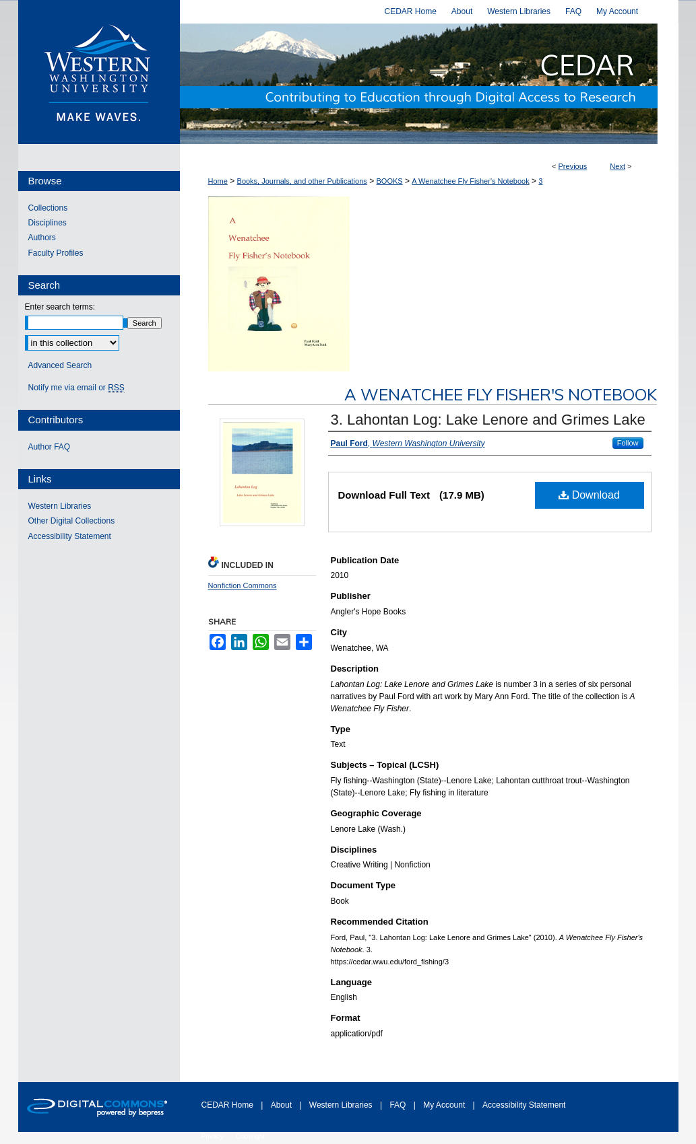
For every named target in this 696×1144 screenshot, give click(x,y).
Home (218, 181)
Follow (628, 443)
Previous (573, 166)
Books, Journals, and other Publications (302, 181)
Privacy (213, 1136)
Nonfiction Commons (242, 585)
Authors (42, 237)
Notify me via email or (76, 387)
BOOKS (389, 181)
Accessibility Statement (69, 536)
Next (617, 166)
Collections (48, 208)
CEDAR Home (228, 1105)
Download (589, 495)
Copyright (250, 1136)
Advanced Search (60, 365)
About (282, 1105)
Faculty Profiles (56, 253)
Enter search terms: (60, 307)
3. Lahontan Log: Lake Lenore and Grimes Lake (488, 419)
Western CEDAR (429, 84)
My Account (445, 1105)
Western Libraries (60, 506)
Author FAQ (49, 447)
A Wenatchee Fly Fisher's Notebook (470, 181)
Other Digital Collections (71, 521)
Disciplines (47, 222)
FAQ (398, 1105)
